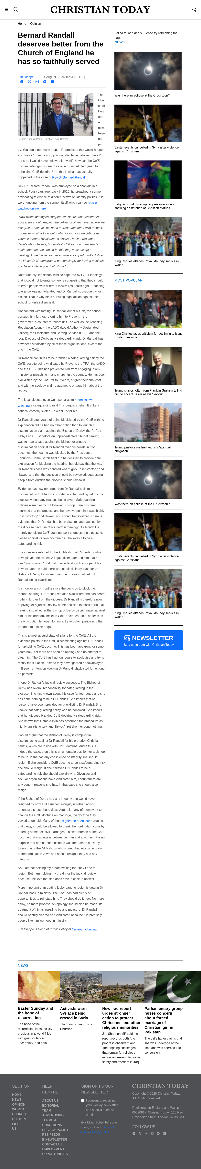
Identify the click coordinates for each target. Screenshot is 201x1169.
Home (22, 23)
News (17, 1099)
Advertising (53, 1115)
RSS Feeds (51, 1134)
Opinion (35, 23)
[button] (6, 10)
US (14, 1128)
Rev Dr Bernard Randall (69, 177)
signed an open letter (77, 821)
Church (19, 1114)
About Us (50, 1100)
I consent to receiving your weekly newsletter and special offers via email (102, 1107)
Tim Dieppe (26, 77)
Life (15, 1123)
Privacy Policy (55, 1129)
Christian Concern (84, 929)
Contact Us (52, 1144)
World (18, 1109)
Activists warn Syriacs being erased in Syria (74, 1013)
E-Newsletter (54, 1139)
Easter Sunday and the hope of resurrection (35, 1013)
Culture (19, 1119)
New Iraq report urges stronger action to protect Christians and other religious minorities (121, 1018)
